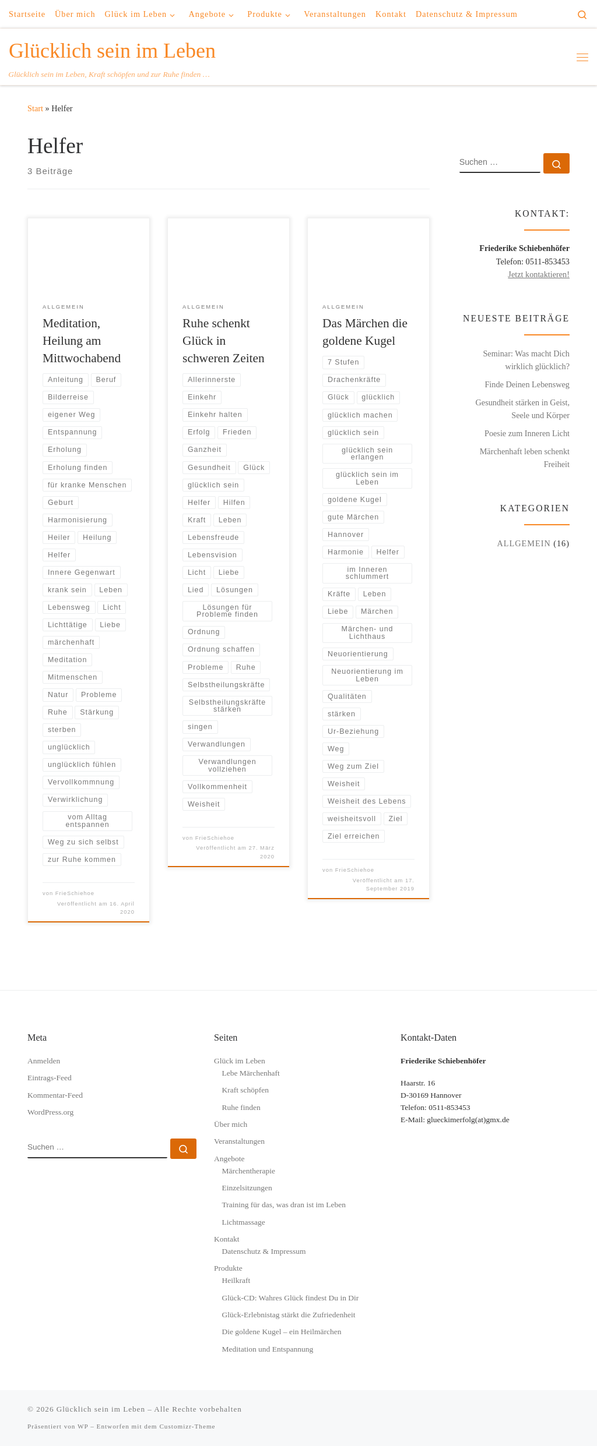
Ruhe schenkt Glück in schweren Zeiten (223, 340)
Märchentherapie (248, 1170)
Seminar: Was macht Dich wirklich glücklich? (526, 360)
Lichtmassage (243, 1222)
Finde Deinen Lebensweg (527, 384)
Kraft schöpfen (245, 1090)
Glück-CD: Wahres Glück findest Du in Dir (290, 1297)
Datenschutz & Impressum (263, 1251)
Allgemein (524, 543)
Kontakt (227, 1239)
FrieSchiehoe (74, 893)
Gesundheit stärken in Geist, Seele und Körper (523, 409)
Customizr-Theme (187, 1426)
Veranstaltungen (239, 1141)
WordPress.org (50, 1112)
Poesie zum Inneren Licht (527, 433)
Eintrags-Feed (49, 1077)
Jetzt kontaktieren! (539, 274)
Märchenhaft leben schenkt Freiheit (525, 458)
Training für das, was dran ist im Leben (283, 1204)
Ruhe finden (241, 1107)
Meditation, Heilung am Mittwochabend (82, 340)
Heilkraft (236, 1280)
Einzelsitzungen (247, 1187)
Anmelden (43, 1060)
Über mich (230, 1124)
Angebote (229, 1158)
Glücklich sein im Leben (101, 1409)
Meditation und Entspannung (267, 1349)
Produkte (228, 1268)
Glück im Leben (239, 1060)
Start (35, 108)
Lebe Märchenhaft (250, 1073)
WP (83, 1426)
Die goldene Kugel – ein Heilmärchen (281, 1331)
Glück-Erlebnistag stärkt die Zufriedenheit (288, 1314)
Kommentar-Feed (55, 1095)
